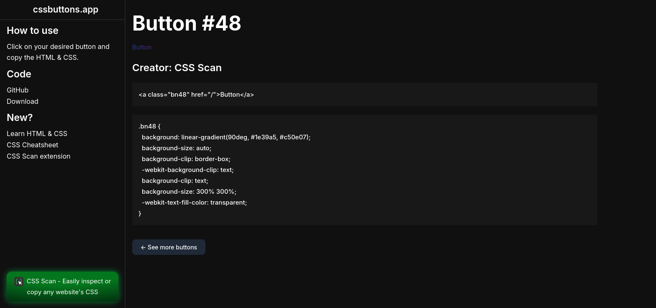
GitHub (17, 90)
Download (22, 101)
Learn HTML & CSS (37, 133)
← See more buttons (169, 247)
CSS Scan (198, 68)
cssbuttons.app (65, 9)
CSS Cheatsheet (32, 145)
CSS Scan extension (38, 156)
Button (141, 47)
